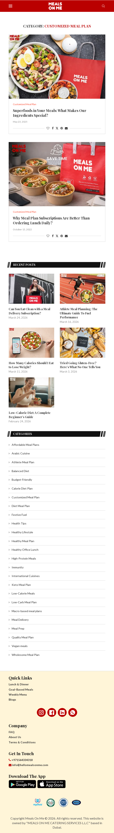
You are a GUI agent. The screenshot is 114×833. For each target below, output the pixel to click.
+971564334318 (21, 759)
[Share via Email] (66, 128)
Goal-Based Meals (21, 688)
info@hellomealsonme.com (28, 764)
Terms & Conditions (22, 741)
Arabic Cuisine (21, 452)
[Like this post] (48, 128)
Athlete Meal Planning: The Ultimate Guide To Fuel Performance (78, 313)
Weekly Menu (18, 693)
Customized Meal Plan (25, 496)
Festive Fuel (19, 514)
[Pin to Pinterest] (61, 128)
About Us (15, 736)
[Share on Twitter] (57, 128)
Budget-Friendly (22, 479)
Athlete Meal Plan (23, 461)
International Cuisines (26, 575)
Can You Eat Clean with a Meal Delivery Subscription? (28, 312)
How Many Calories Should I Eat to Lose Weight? (30, 365)
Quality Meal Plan (23, 636)
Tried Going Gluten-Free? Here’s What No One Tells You (82, 365)
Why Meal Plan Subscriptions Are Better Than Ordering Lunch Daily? (51, 221)
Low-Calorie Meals (23, 592)
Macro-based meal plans (27, 610)
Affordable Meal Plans (25, 444)
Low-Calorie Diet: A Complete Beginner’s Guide (29, 414)
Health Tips (19, 522)
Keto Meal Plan (21, 584)
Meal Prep (18, 628)
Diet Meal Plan (21, 505)
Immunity (18, 566)
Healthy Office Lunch (25, 549)
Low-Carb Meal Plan (24, 601)
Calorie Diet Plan (22, 488)
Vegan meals (20, 645)
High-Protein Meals (24, 558)
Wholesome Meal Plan (25, 654)
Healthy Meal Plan (23, 540)
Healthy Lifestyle (22, 531)
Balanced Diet (20, 470)
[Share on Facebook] (53, 128)
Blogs (12, 699)
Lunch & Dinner (19, 683)
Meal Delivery (20, 619)
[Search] (103, 6)
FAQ (12, 731)
